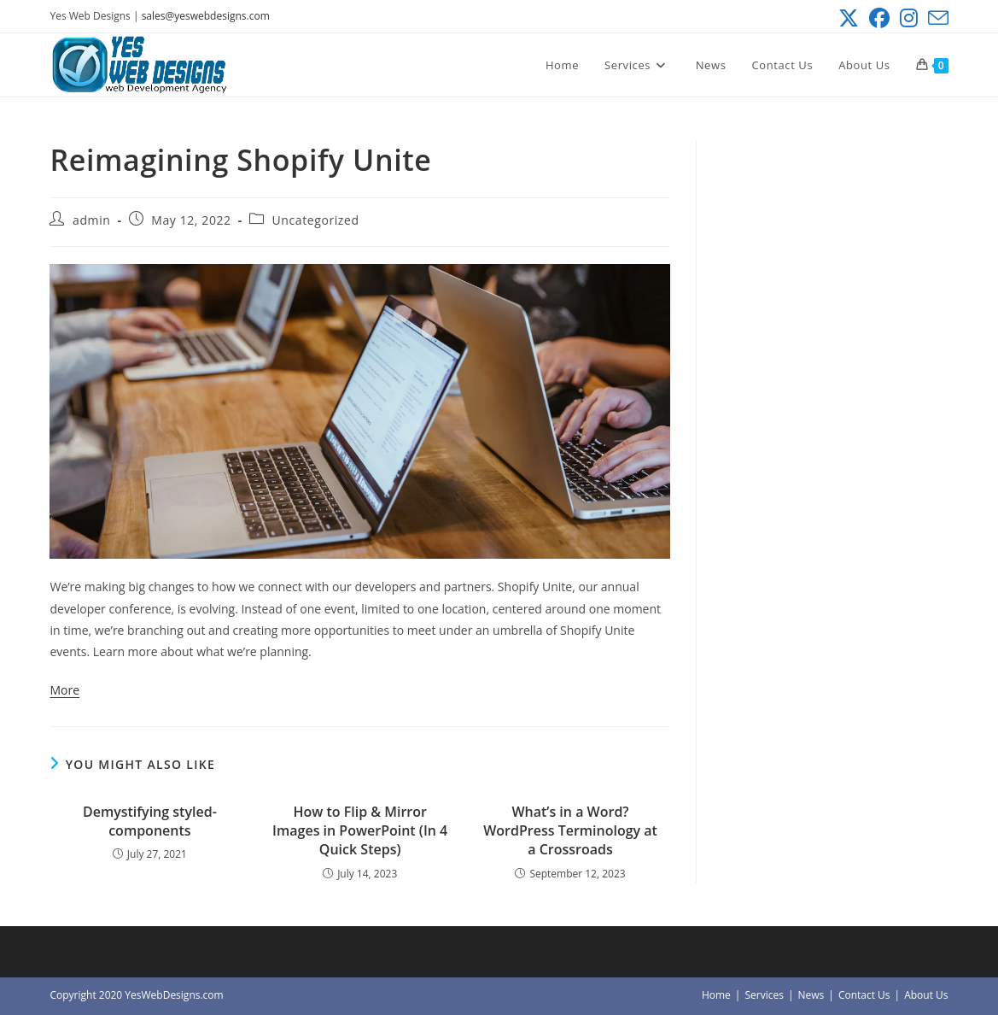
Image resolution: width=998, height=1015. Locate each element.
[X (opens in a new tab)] (848, 18)
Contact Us (864, 995)
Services (763, 995)
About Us (926, 995)
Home (716, 995)
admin (91, 220)
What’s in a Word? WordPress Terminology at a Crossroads (570, 831)
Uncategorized (315, 220)
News (810, 995)
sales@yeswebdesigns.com (206, 16)
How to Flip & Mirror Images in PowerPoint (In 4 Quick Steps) (359, 831)
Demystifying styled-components (150, 821)
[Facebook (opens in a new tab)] (879, 18)
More (64, 690)
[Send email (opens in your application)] (935, 18)
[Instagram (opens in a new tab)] (909, 18)
